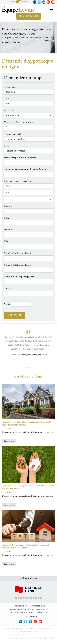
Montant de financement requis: (19, 122)
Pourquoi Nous (21, 606)
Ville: (6, 241)
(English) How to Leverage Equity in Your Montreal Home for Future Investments (28, 487)
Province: (8, 229)
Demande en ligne (28, 16)
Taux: (6, 98)
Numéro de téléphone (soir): (17, 264)
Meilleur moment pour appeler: (19, 276)
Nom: (6, 217)
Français (25, 1)
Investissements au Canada (22, 613)
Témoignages (42, 613)
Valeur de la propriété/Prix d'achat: (20, 157)
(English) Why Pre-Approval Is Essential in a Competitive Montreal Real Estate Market (26, 546)
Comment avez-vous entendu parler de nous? (25, 169)
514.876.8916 (48, 638)
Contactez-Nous (30, 616)
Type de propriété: (13, 134)
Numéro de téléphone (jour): (17, 253)
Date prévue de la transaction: (18, 181)
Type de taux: (10, 86)
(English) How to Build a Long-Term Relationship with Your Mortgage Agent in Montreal (27, 423)
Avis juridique (31, 628)
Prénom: (8, 206)
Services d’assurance (41, 609)
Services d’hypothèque (19, 609)
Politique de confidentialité (44, 628)
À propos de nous (37, 606)
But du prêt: (9, 110)
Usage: (7, 145)
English (12, 1)
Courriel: (8, 288)
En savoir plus (9, 441)
